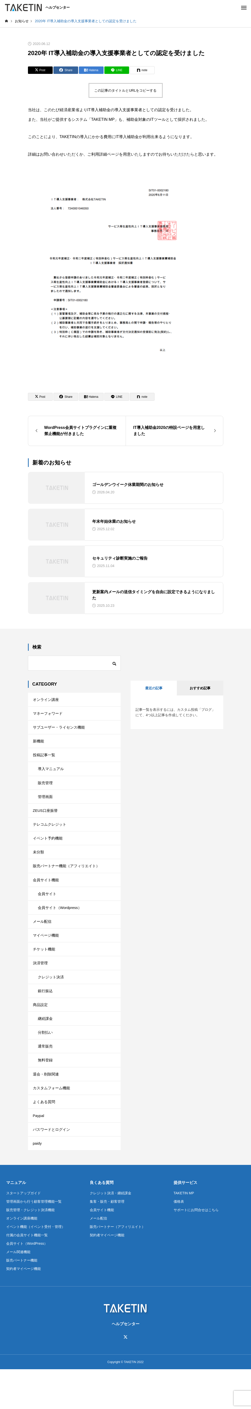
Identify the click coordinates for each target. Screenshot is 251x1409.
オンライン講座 (47, 700)
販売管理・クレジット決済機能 (30, 1250)
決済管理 (41, 986)
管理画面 (46, 805)
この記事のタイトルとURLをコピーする (125, 90)
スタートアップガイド (23, 1233)
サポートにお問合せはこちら (196, 1250)
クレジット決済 (52, 1001)
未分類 (39, 866)
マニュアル (16, 1222)
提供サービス (185, 1222)
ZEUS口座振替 (46, 821)
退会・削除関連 (47, 1107)
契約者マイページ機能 (23, 1308)
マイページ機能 (47, 956)
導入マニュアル (52, 775)
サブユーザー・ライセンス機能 (60, 730)
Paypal (39, 1152)
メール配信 (43, 941)
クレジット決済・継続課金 (110, 1233)
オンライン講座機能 (21, 1258)
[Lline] (116, 70)
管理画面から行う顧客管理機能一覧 (34, 1241)
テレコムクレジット (50, 836)
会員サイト (48, 911)
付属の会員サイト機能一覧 (27, 1275)
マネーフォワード (49, 715)
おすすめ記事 (200, 688)
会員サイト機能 (47, 896)
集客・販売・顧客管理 (107, 1241)
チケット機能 (45, 971)
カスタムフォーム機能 (52, 1122)
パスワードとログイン (52, 1167)
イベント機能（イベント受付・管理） (35, 1266)
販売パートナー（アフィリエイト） (117, 1266)
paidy (37, 1182)
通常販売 (46, 1077)
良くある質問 (102, 1222)
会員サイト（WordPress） (26, 1283)
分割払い (46, 1062)
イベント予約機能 (49, 851)
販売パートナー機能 (21, 1300)
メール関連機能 (18, 1292)
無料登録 (46, 1092)
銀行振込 (46, 1016)
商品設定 (41, 1032)
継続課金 (46, 1047)
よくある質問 (45, 1137)
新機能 (39, 745)
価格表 (179, 1241)
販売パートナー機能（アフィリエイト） (68, 881)
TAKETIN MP (184, 1233)
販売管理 (46, 790)
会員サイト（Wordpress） (61, 926)
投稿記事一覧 (45, 760)
